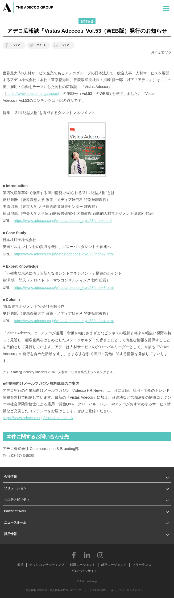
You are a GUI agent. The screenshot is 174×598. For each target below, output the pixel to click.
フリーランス (141, 565)
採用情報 (10, 534)
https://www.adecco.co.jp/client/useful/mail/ (38, 418)
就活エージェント (114, 565)
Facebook (74, 555)
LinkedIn (87, 555)
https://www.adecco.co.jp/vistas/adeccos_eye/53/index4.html (64, 321)
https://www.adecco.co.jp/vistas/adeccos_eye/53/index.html (62, 220)
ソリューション (15, 488)
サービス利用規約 (95, 590)
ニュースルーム (15, 522)
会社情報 (10, 476)
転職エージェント (83, 565)
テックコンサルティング (46, 565)
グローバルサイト (84, 571)
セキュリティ (116, 590)
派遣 (20, 565)
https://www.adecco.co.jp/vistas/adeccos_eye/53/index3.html (64, 287)
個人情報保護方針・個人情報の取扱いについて (54, 590)
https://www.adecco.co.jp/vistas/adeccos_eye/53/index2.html (64, 254)
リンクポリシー (136, 590)
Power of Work (15, 511)
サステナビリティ (17, 500)
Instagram (100, 555)
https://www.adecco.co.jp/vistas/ (32, 93)
